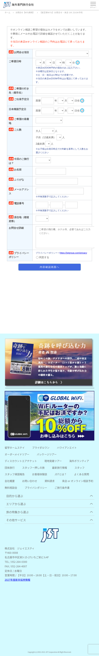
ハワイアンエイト (67, 447)
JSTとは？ (61, 474)
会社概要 (10, 481)
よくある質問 (81, 474)
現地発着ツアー (53, 461)
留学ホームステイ (15, 447)
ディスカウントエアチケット (21, 461)
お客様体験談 (39, 474)
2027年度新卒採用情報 (17, 580)
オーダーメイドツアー (17, 454)
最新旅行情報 (59, 467)
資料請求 (50, 481)
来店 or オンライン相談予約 (77, 481)
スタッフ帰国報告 (15, 474)
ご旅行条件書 (62, 487)
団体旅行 (10, 467)
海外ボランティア (79, 461)
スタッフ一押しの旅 (33, 467)
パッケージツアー (47, 454)
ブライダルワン (40, 447)
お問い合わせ (29, 481)
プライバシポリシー (36, 487)
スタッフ (80, 467)
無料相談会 (11, 487)
